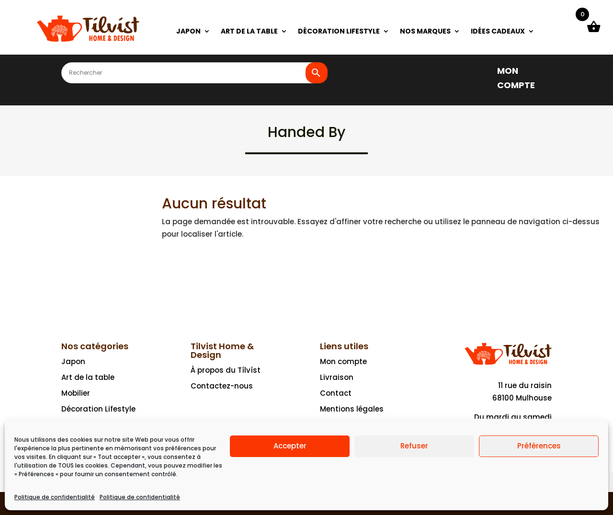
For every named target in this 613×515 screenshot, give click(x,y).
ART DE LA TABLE (249, 32)
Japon (73, 361)
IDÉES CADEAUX (498, 32)
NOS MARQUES (425, 32)
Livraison (336, 377)
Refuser (414, 446)
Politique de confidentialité (54, 497)
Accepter (289, 446)
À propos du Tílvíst (226, 370)
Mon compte (343, 361)
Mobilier (75, 393)
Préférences (539, 446)
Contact (336, 393)
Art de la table (87, 377)
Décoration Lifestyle (98, 409)
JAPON (188, 32)
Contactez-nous (222, 386)
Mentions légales (352, 409)
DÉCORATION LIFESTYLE (339, 32)
